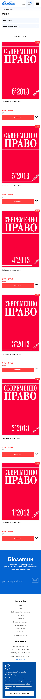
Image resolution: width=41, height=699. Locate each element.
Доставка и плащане (20, 622)
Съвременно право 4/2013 (11, 270)
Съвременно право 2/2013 (11, 439)
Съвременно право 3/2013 (11, 354)
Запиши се (35, 580)
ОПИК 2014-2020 (20, 635)
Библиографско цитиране (20, 612)
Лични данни (20, 629)
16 (24, 36)
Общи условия (20, 625)
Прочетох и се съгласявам (19, 693)
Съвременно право (7, 9)
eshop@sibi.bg (20, 659)
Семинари (20, 619)
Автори (20, 609)
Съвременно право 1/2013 (11, 523)
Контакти (20, 632)
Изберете (17, 117)
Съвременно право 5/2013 (11, 186)
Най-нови (18, 36)
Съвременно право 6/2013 (11, 102)
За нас (20, 605)
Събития (20, 615)
